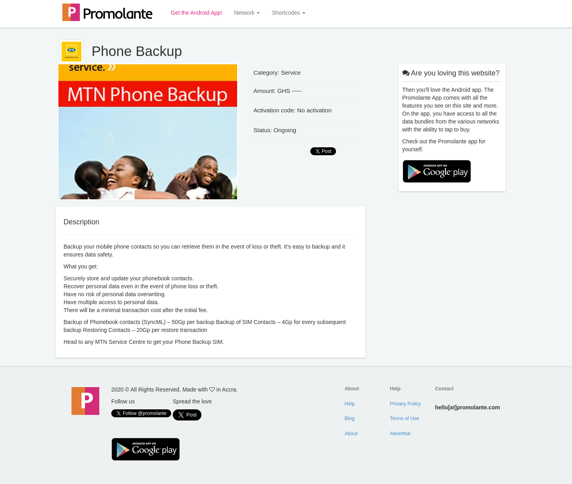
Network (247, 13)
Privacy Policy (405, 404)
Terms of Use (404, 418)
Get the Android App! (196, 13)
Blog (350, 418)
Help (350, 404)
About (351, 433)
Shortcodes (288, 13)
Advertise (400, 433)
